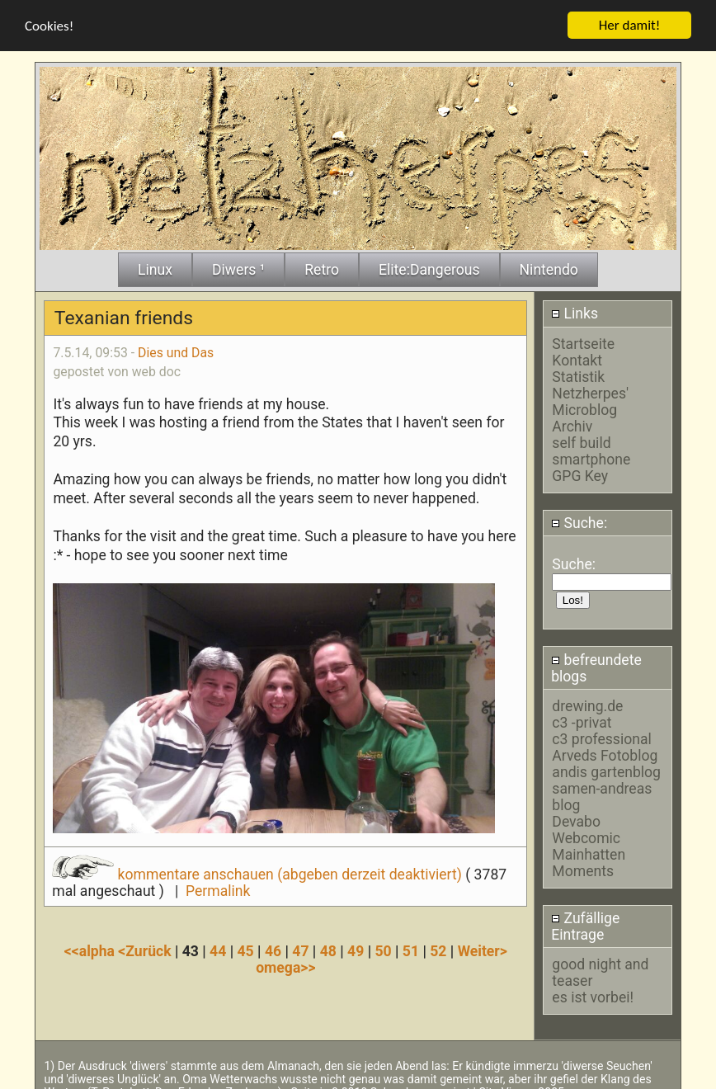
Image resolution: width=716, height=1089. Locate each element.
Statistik (578, 372)
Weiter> (482, 947)
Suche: (579, 519)
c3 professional (601, 735)
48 (328, 947)
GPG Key (580, 471)
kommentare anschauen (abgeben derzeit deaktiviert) (258, 869)
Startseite (583, 339)
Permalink (218, 886)
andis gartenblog (606, 768)
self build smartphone (591, 446)
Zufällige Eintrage (585, 922)
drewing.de (587, 702)
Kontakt (577, 355)
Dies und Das (176, 348)
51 (411, 947)
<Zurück (146, 947)
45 (246, 947)
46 (273, 947)
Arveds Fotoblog (604, 751)
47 (300, 947)
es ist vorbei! (593, 993)
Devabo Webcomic (586, 825)
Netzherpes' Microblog (590, 396)
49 (355, 947)
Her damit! (630, 21)
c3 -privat (581, 718)
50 (382, 947)
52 (438, 947)
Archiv (572, 421)
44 (218, 947)
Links (574, 309)
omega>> (285, 963)
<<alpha (91, 947)
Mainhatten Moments (588, 858)
